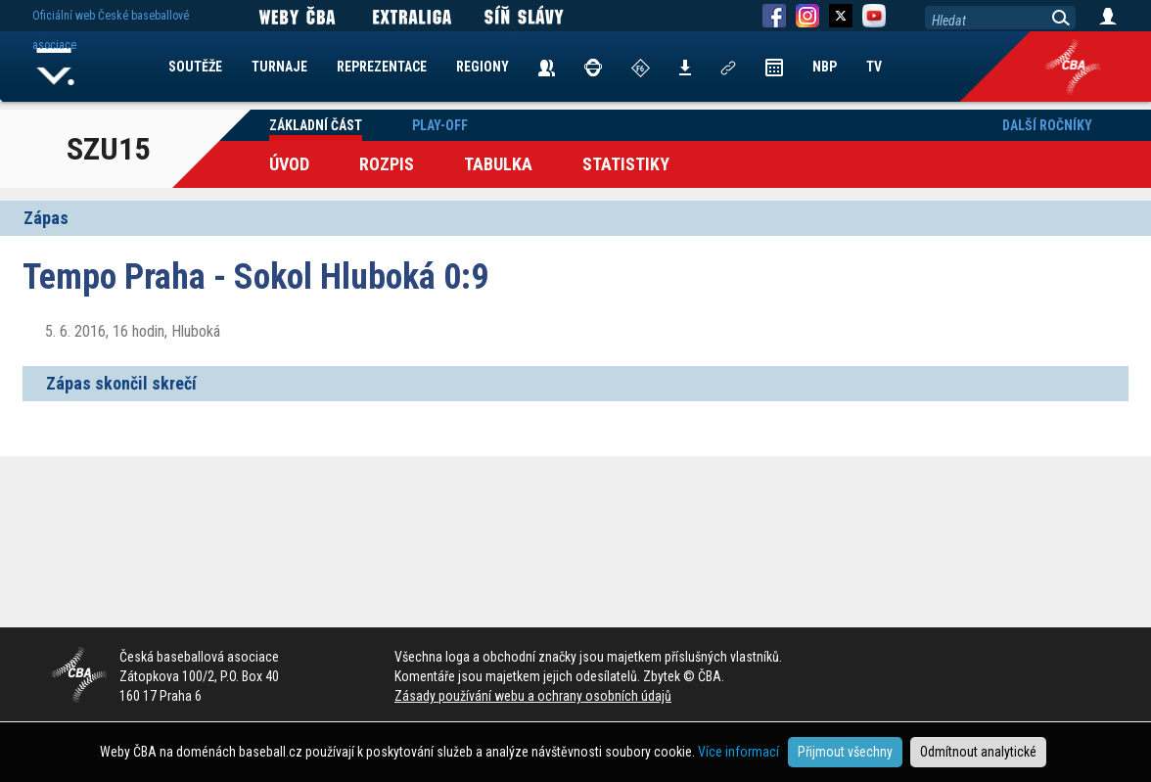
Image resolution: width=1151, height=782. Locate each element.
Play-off (440, 125)
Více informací (738, 751)
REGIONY (482, 66)
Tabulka (498, 164)
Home (55, 66)
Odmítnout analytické (978, 751)
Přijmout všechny (845, 751)
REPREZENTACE (382, 66)
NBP (824, 66)
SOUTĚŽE (195, 66)
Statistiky (625, 164)
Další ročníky (1047, 125)
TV (874, 66)
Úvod (289, 164)
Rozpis (386, 164)
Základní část (315, 125)
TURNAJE (279, 66)
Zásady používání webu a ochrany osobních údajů (532, 696)
